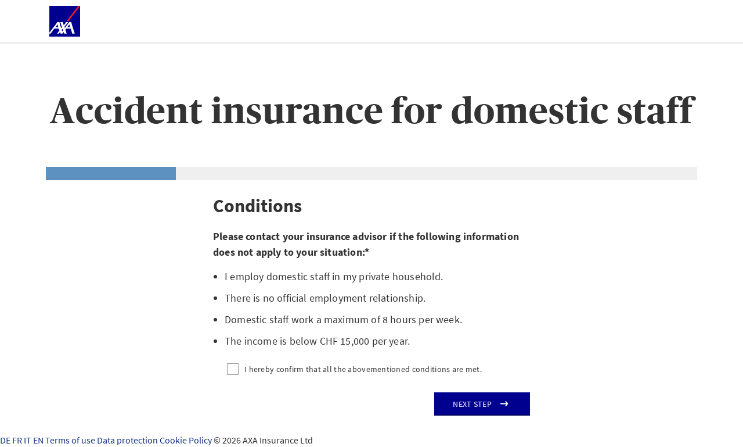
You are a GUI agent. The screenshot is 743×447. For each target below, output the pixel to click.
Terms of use (71, 440)
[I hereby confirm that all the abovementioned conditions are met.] (371, 369)
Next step (472, 404)
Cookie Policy (187, 440)
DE (6, 440)
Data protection (128, 440)
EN (39, 440)
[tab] (111, 173)
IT (28, 440)
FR (18, 440)
